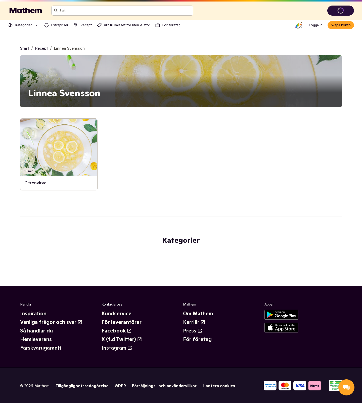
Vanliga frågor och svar (51, 322)
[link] (59, 154)
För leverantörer (122, 322)
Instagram (117, 348)
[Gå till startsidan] (25, 11)
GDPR (120, 385)
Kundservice (116, 313)
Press (192, 330)
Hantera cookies (219, 385)
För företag (197, 339)
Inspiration (33, 313)
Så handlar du (36, 330)
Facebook (117, 330)
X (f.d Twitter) (122, 339)
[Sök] (56, 10)
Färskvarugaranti (40, 348)
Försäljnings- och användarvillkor (164, 385)
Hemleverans (36, 339)
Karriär (194, 322)
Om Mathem (198, 313)
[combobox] (125, 10)
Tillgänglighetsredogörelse (82, 385)
